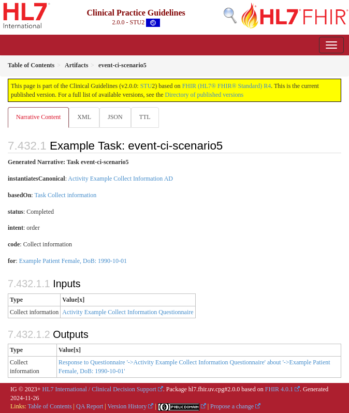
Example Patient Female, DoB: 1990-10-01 (73, 260)
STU (146, 86)
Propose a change (232, 406)
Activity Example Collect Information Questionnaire (127, 312)
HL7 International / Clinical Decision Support (99, 389)
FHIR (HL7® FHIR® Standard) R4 (226, 86)
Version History (127, 406)
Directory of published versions (204, 94)
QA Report (89, 406)
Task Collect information (65, 195)
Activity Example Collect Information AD (120, 178)
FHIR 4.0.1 (279, 389)
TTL (145, 117)
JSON (115, 117)
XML (84, 117)
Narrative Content (38, 117)
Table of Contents (49, 406)
